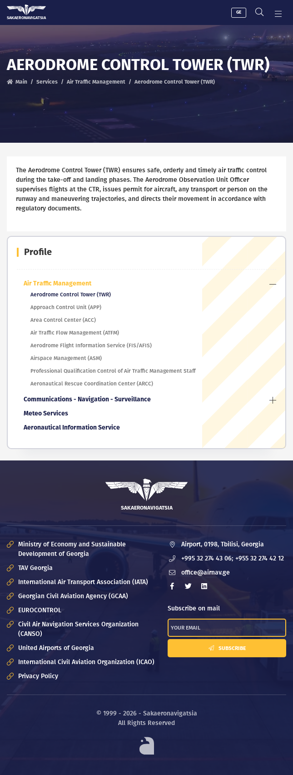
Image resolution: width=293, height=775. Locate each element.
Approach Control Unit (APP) (65, 307)
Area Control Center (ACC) (63, 320)
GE (238, 12)
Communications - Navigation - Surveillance (87, 399)
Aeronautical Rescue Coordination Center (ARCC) (91, 383)
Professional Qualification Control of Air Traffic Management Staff (113, 371)
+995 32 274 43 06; (207, 558)
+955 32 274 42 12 (259, 558)
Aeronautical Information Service (72, 427)
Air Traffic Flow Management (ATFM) (74, 333)
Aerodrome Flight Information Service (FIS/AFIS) (91, 345)
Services (47, 82)
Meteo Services (46, 413)
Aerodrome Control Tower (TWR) (70, 294)
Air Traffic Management (96, 82)
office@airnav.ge (205, 572)
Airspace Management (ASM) (66, 358)
